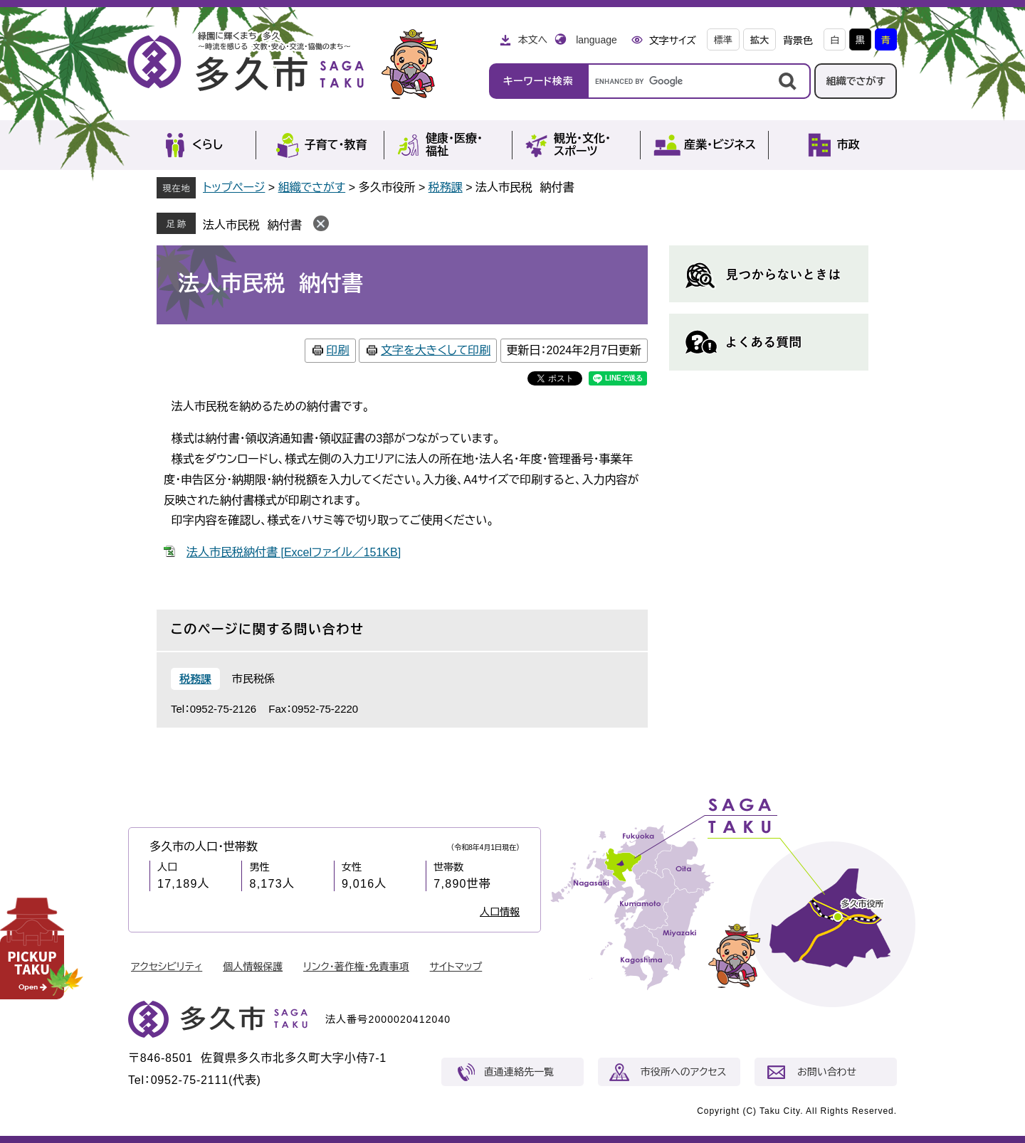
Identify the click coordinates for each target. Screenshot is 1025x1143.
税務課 (446, 187)
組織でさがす (855, 81)
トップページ (234, 187)
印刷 (338, 350)
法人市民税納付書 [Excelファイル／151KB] (293, 552)
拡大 (759, 40)
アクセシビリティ (166, 966)
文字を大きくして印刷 (435, 350)
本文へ (532, 40)
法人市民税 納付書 (252, 225)
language (596, 40)
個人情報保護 (253, 966)
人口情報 (500, 912)
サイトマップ (456, 966)
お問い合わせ (826, 1072)
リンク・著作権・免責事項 (356, 966)
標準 (723, 40)
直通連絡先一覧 (519, 1072)
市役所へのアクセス (683, 1072)
